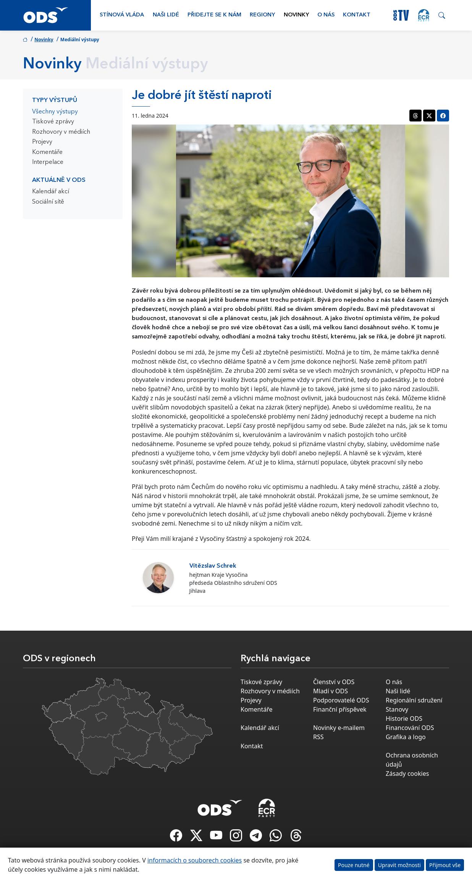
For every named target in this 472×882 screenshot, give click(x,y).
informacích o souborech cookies (194, 860)
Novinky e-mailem (339, 727)
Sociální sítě (48, 202)
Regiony (262, 15)
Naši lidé (166, 15)
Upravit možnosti (399, 865)
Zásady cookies (407, 773)
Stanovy (397, 709)
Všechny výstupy (55, 112)
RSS (318, 737)
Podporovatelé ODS (341, 700)
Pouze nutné (354, 865)
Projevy (42, 142)
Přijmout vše (445, 865)
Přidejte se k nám (214, 15)
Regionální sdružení (414, 700)
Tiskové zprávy (53, 122)
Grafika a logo (406, 737)
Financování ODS (410, 727)
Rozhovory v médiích (61, 132)
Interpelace (47, 162)
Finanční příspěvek (340, 709)
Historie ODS (404, 718)
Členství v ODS (333, 682)
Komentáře (47, 152)
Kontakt (356, 15)
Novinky (296, 15)
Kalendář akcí (50, 192)
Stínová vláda (122, 15)
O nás (326, 15)
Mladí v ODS (330, 691)
